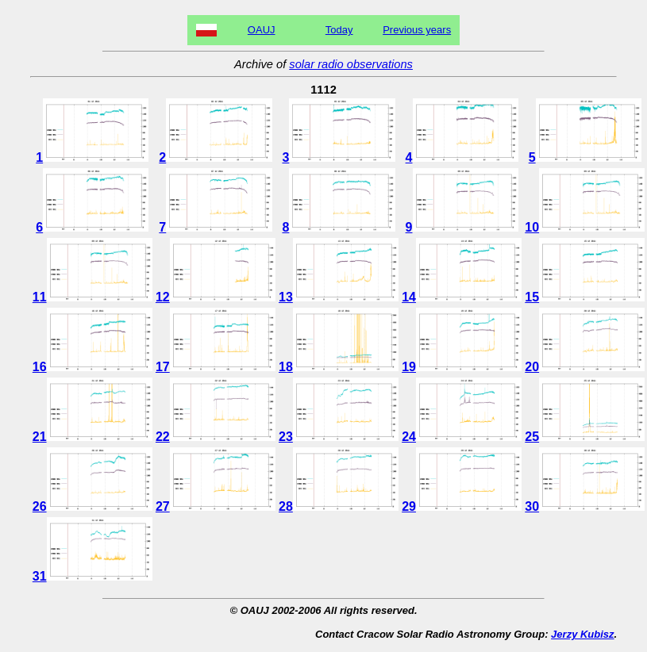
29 (462, 506)
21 (92, 436)
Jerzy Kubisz (582, 634)
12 (215, 297)
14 (462, 297)
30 (585, 506)
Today (339, 30)
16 (92, 367)
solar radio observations (351, 64)
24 (462, 436)
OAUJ (261, 30)
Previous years (417, 30)
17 (215, 367)
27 (215, 506)
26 (92, 506)
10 (585, 227)
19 (462, 367)
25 (585, 436)
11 (92, 297)
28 (339, 506)
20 (585, 367)
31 (92, 576)
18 (339, 367)
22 (215, 436)
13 (339, 297)
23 (339, 436)
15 (585, 297)
